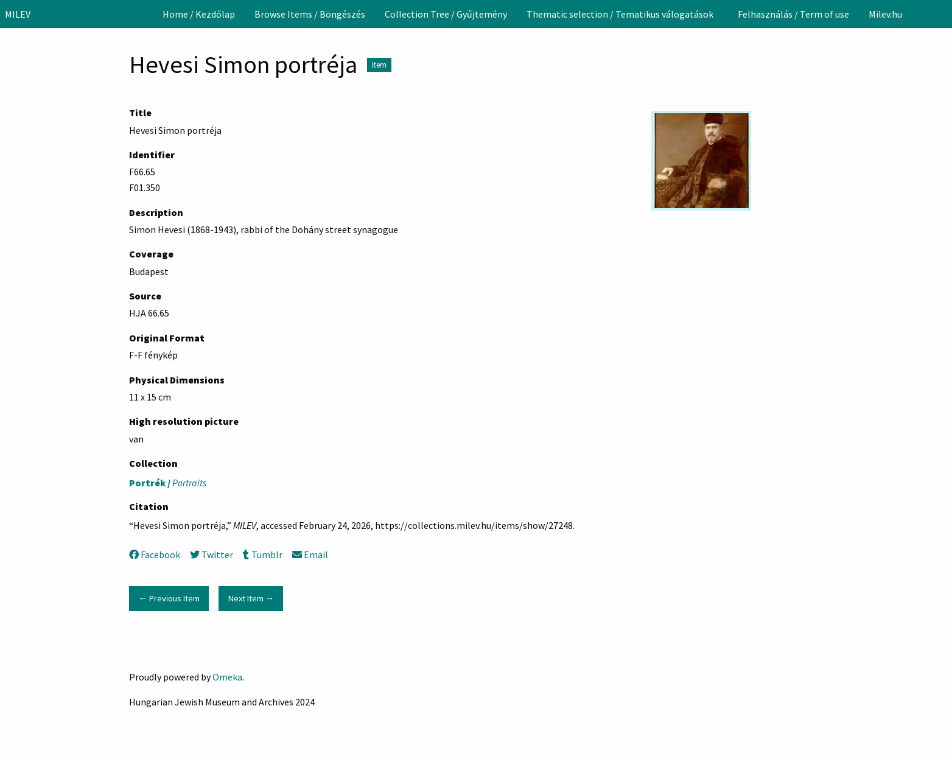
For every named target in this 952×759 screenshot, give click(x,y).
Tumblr (262, 554)
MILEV (17, 14)
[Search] (941, 14)
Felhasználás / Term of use (793, 14)
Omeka (227, 677)
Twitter (211, 554)
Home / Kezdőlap (199, 14)
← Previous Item (168, 598)
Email (310, 554)
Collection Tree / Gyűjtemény (446, 14)
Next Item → (251, 598)
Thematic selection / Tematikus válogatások (620, 14)
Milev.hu (885, 14)
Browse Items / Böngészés (309, 14)
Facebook (154, 554)
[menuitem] (199, 14)
